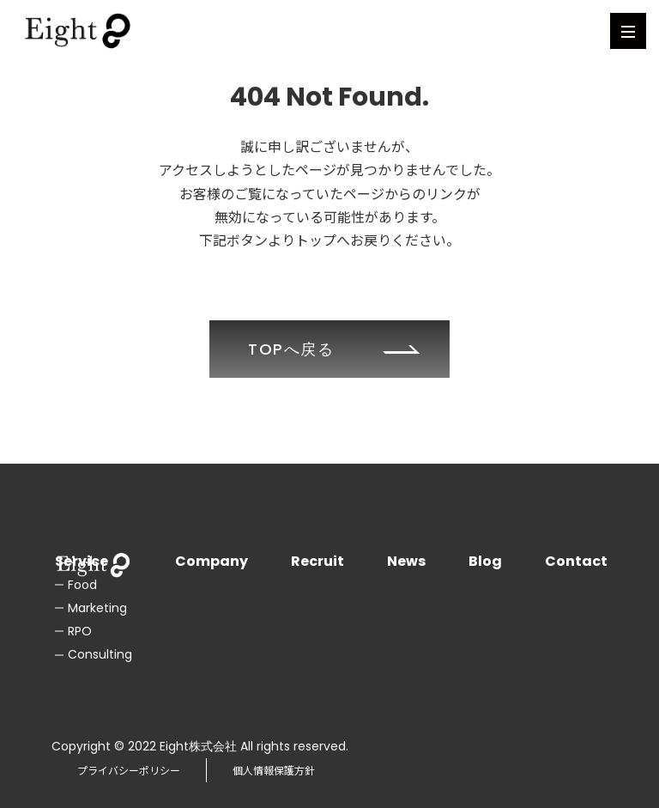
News (406, 561)
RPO (80, 631)
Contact (576, 561)
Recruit (317, 561)
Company (211, 561)
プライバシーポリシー (128, 769)
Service (81, 561)
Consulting (100, 654)
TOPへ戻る (291, 349)
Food (82, 584)
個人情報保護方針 (274, 769)
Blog (485, 561)
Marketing (97, 608)
